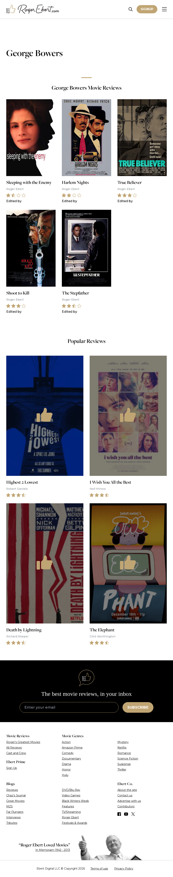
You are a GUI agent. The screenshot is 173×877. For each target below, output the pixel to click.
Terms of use (99, 868)
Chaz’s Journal (16, 795)
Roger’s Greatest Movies (23, 742)
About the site (127, 790)
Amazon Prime (72, 747)
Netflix (121, 747)
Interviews (13, 817)
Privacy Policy (123, 868)
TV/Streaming (71, 812)
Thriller (121, 769)
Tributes (11, 823)
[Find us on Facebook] (119, 814)
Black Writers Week (75, 801)
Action (66, 742)
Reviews (12, 790)
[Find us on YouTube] (126, 814)
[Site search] (131, 9)
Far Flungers (14, 812)
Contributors (125, 806)
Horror (66, 769)
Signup (147, 9)
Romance (124, 753)
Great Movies (15, 801)
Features (68, 806)
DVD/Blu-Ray (71, 790)
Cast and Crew (16, 753)
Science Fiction (127, 758)
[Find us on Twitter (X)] (133, 814)
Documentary (71, 758)
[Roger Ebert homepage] (32, 9)
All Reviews (14, 747)
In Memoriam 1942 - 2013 (52, 850)
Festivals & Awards (74, 823)
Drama (66, 764)
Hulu (65, 775)
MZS (9, 806)
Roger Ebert (70, 817)
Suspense (124, 764)
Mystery (123, 742)
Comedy (68, 753)
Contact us (124, 795)
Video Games (71, 795)
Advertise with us (129, 801)
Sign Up (11, 768)
